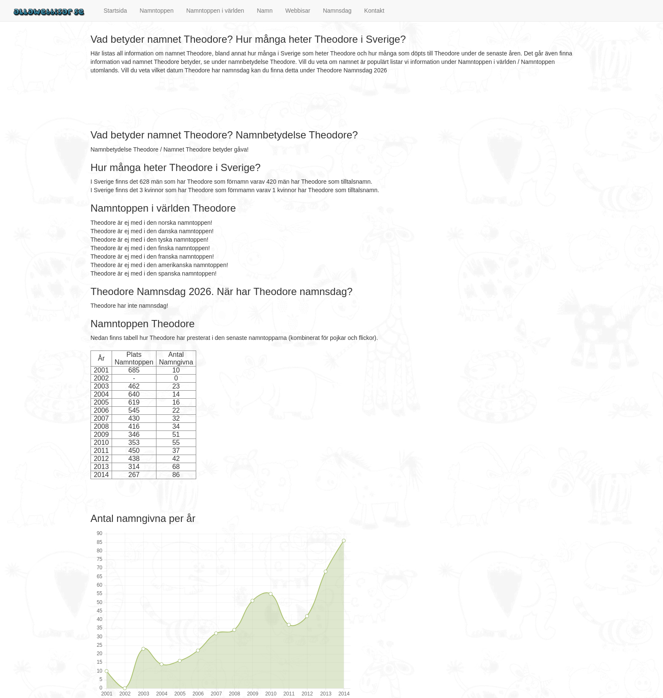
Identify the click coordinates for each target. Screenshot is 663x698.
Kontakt (374, 10)
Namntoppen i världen (215, 10)
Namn (264, 10)
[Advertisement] (244, 102)
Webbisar (297, 10)
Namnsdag (337, 10)
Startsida (115, 10)
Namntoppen (156, 10)
